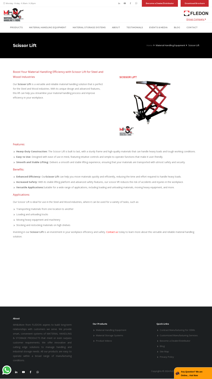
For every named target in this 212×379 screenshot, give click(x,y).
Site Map (164, 351)
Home (150, 45)
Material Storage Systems (89, 27)
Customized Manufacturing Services (179, 335)
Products (16, 27)
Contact (192, 27)
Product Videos (104, 340)
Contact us (112, 232)
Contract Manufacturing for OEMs (178, 330)
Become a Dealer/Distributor (160, 3)
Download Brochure (195, 3)
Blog (177, 27)
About (116, 27)
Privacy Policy (167, 356)
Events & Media (158, 27)
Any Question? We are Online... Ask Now (191, 374)
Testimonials (134, 27)
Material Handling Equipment (47, 27)
